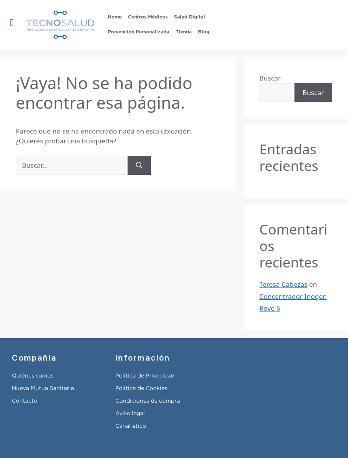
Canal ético (130, 426)
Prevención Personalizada (138, 32)
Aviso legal (130, 413)
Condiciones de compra (147, 401)
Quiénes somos (33, 376)
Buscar (270, 77)
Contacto (24, 401)
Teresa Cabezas (283, 284)
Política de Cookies (141, 388)
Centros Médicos (148, 17)
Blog (203, 32)
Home (115, 17)
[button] (11, 22)
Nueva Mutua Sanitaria (43, 388)
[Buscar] (139, 165)
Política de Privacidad (144, 376)
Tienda (184, 32)
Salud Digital (189, 17)
